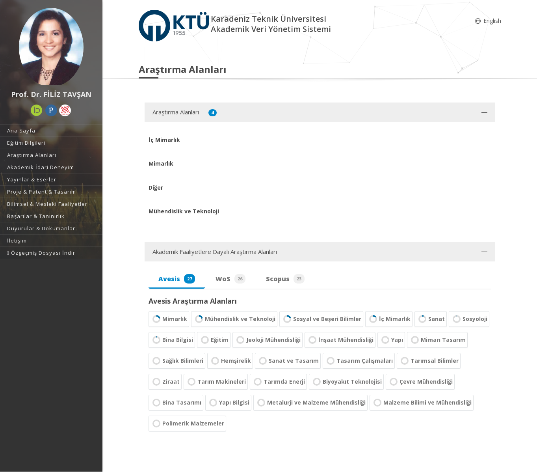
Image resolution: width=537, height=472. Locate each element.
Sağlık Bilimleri (177, 361)
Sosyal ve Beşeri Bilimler (321, 319)
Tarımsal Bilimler (429, 361)
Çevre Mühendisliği (420, 382)
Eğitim (214, 340)
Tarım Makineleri (216, 382)
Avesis (176, 279)
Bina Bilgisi (172, 340)
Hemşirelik (230, 361)
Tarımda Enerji (278, 382)
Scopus (285, 279)
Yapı (391, 340)
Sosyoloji (469, 319)
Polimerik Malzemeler (187, 423)
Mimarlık (169, 319)
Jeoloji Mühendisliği (267, 340)
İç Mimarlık (389, 319)
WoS (230, 279)
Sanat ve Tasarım (288, 361)
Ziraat (165, 382)
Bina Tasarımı (176, 403)
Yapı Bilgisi (228, 403)
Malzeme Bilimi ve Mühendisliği (422, 403)
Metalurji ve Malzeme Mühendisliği (310, 403)
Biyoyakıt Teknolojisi (346, 382)
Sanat (430, 319)
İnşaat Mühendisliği (340, 340)
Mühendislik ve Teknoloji (234, 319)
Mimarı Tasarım (437, 340)
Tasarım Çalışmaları (359, 361)
